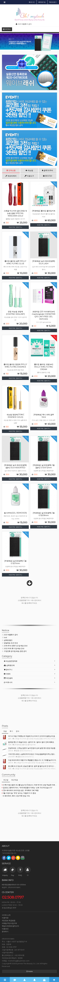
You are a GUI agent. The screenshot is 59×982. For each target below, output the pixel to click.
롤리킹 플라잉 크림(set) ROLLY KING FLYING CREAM (43, 366)
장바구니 (8, 670)
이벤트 (7, 674)
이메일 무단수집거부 (9, 923)
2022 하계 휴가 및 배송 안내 (13, 648)
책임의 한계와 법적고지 (10, 926)
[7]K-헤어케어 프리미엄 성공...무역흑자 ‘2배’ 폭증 (20, 790)
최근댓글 (14, 780)
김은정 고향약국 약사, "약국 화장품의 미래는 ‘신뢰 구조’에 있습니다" (27, 788)
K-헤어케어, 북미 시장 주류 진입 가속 (16, 796)
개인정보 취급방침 (8, 920)
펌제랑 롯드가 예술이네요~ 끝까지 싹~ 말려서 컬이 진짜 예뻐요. (31, 742)
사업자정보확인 (7, 952)
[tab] (29, 661)
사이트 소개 (6, 915)
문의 (17, 731)
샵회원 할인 (7, 640)
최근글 (5, 780)
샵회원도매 (9, 665)
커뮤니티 (8, 682)
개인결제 (8, 678)
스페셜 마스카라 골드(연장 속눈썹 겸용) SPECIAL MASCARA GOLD (15, 213)
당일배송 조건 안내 (10, 643)
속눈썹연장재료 (10, 661)
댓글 (5, 731)
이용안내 (5, 929)
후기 (11, 731)
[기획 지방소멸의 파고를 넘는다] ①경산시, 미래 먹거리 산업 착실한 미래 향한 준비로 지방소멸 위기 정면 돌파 (29, 785)
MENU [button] (7, 29)
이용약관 (5, 918)
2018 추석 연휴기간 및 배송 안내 (14, 646)
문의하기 (5, 931)
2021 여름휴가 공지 (10, 635)
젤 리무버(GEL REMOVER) (15, 513)
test (4, 637)
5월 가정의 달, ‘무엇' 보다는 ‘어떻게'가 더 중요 (19, 793)
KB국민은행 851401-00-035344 (14, 885)
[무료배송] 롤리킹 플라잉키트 (43, 211)
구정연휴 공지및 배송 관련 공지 (14, 651)
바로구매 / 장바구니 (15, 227)
